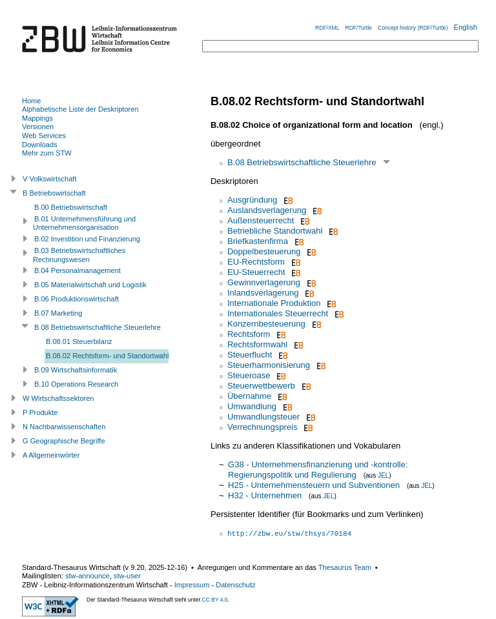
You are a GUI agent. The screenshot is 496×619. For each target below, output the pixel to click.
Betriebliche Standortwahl (274, 231)
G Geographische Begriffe (64, 441)
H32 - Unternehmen (265, 495)
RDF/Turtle (359, 28)
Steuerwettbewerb (261, 386)
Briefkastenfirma (257, 241)
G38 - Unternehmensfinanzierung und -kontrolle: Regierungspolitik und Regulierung (318, 470)
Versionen (38, 126)
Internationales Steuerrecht (277, 313)
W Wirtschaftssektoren (58, 398)
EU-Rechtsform (256, 262)
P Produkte (40, 412)
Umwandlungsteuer (263, 416)
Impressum (192, 585)
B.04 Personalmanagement (77, 270)
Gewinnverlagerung (263, 282)
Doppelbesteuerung (263, 251)
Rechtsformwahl (257, 344)
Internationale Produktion (274, 303)
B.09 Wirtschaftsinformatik (75, 370)
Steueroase (249, 375)
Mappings (37, 118)
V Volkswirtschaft (50, 179)
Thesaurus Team (344, 567)
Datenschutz (235, 585)
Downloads (39, 144)
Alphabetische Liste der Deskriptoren (80, 109)
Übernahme (249, 396)
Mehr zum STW (47, 153)
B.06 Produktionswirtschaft (76, 299)
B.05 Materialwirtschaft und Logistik (90, 285)
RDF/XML (327, 28)
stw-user (127, 576)
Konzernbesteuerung (266, 324)
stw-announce (87, 576)
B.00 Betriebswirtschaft (70, 207)
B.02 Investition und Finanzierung (87, 239)
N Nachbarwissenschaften (64, 427)
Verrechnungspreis (262, 427)
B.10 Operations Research (76, 384)
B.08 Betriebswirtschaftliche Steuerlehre (302, 162)
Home (31, 101)
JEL (383, 475)
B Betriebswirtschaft (54, 193)
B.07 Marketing (58, 313)
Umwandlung (251, 406)
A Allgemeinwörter (51, 455)
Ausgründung (252, 200)
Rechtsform (248, 334)
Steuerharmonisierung (268, 365)
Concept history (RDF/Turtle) (413, 28)
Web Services (44, 135)
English (465, 27)
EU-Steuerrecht (256, 272)
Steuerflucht (249, 355)
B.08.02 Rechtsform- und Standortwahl (107, 356)
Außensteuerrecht (260, 220)
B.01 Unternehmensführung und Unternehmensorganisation (84, 223)
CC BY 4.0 (215, 599)
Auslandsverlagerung (266, 210)
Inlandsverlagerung (263, 293)
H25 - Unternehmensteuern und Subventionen (314, 485)
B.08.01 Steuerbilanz (79, 341)
